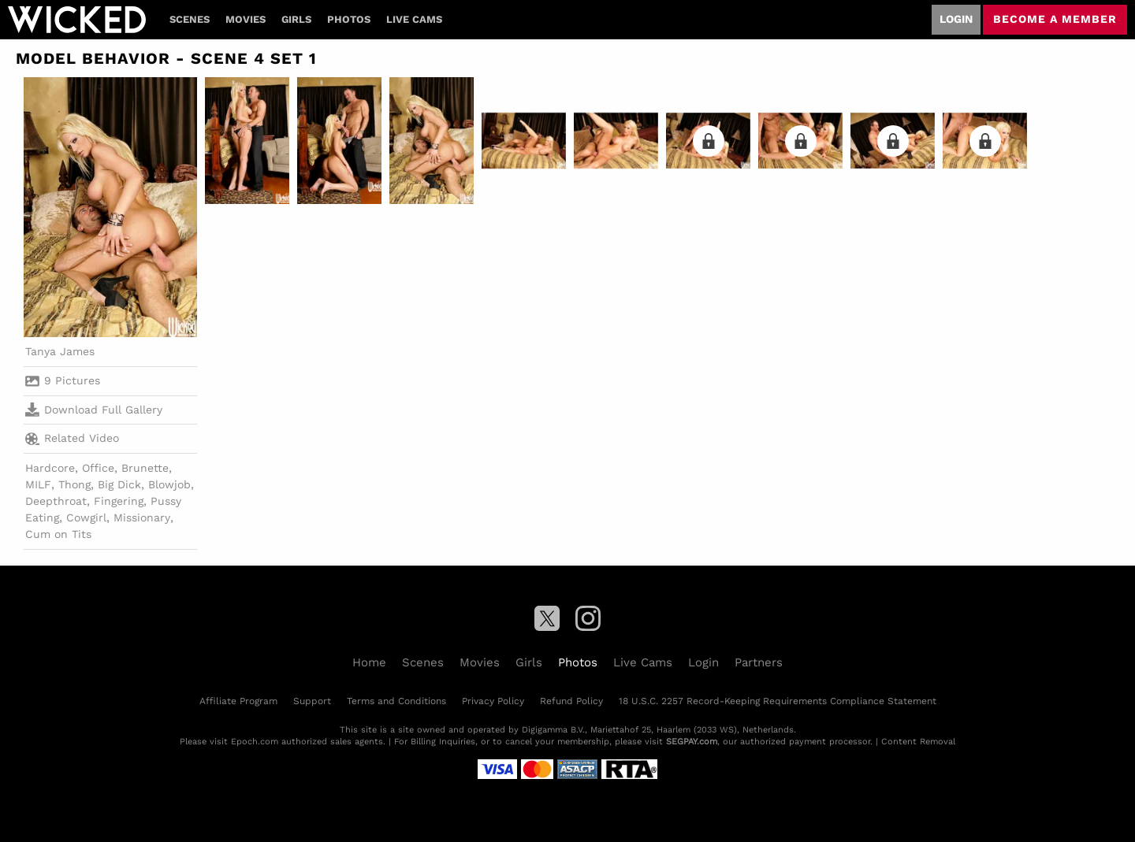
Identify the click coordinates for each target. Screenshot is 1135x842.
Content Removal (918, 741)
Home (369, 662)
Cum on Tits (58, 534)
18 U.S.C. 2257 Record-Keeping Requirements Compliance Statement (777, 701)
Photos (348, 19)
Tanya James (60, 351)
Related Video (72, 439)
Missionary (142, 517)
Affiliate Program (238, 701)
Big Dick (119, 484)
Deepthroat (56, 501)
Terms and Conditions (396, 701)
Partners (759, 662)
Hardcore (50, 468)
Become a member (1055, 19)
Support (312, 701)
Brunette (145, 468)
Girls (296, 19)
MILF (38, 484)
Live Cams (414, 19)
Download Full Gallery (93, 409)
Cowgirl (86, 517)
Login (956, 19)
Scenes (189, 19)
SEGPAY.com (691, 741)
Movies (245, 19)
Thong (74, 484)
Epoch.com (254, 741)
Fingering (118, 501)
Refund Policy (571, 701)
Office (98, 468)
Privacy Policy (493, 701)
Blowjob (169, 484)
